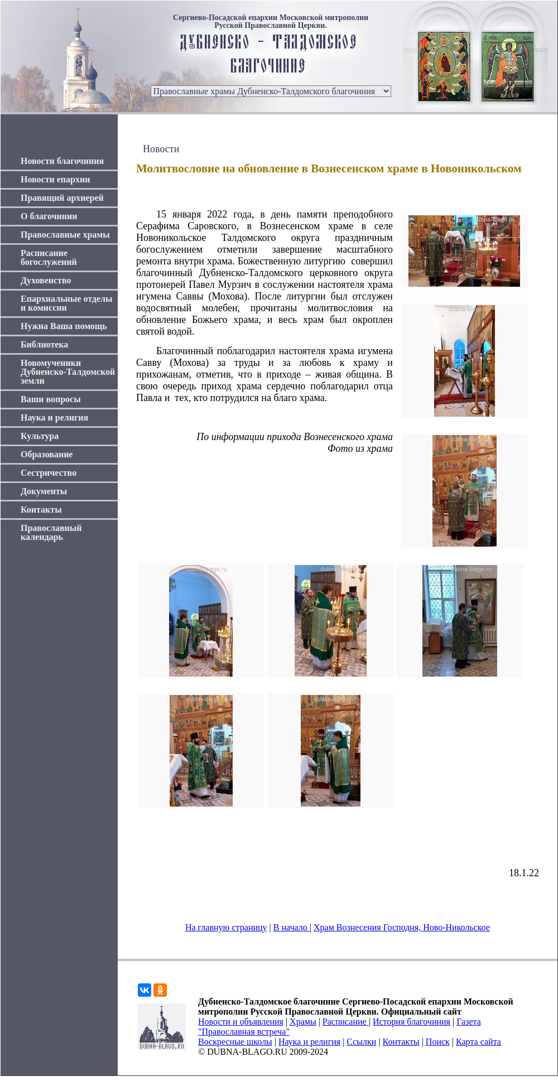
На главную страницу (226, 927)
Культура (40, 436)
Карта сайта (478, 1041)
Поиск (438, 1041)
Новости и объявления (240, 1021)
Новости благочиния (62, 161)
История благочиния (411, 1021)
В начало (291, 927)
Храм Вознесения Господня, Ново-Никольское (402, 927)
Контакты (41, 509)
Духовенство (46, 280)
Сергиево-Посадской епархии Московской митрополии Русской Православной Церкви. (270, 22)
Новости (161, 149)
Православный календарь (51, 532)
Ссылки (361, 1041)
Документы (44, 491)
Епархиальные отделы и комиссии (67, 303)
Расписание (346, 1021)
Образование (47, 454)
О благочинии (49, 216)
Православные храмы (65, 234)
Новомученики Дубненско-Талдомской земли (68, 371)
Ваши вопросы (51, 399)
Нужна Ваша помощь (64, 326)
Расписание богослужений (49, 257)
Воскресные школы (235, 1041)
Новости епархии (55, 179)
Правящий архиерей (62, 197)
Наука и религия (54, 417)
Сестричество (48, 472)
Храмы (303, 1021)
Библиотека (44, 344)
